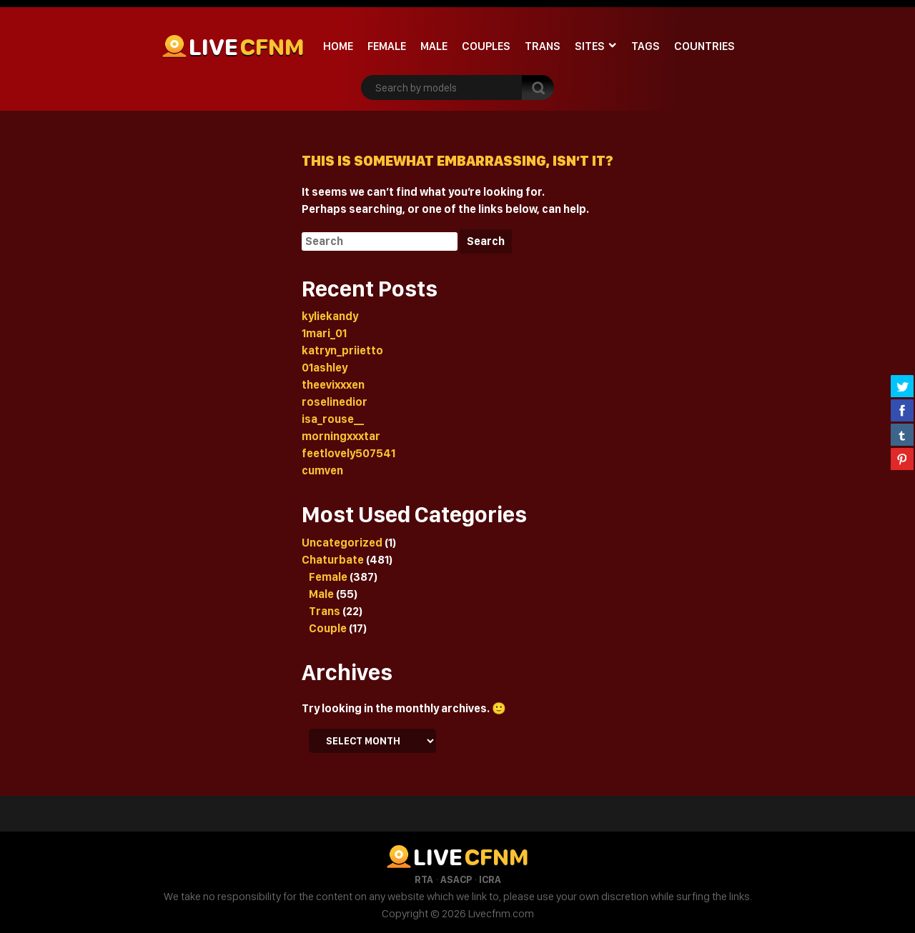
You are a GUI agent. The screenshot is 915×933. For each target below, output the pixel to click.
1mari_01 (324, 333)
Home (338, 46)
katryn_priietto (342, 350)
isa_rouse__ (333, 419)
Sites (590, 46)
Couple (328, 628)
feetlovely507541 (348, 453)
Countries (704, 46)
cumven (322, 470)
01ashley (324, 367)
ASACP (456, 879)
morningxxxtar (341, 436)
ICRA (490, 879)
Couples (486, 46)
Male (433, 46)
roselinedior (334, 402)
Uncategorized (342, 542)
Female (386, 46)
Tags (645, 46)
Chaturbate (333, 560)
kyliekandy (330, 316)
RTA (424, 879)
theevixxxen (333, 384)
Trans (542, 46)
